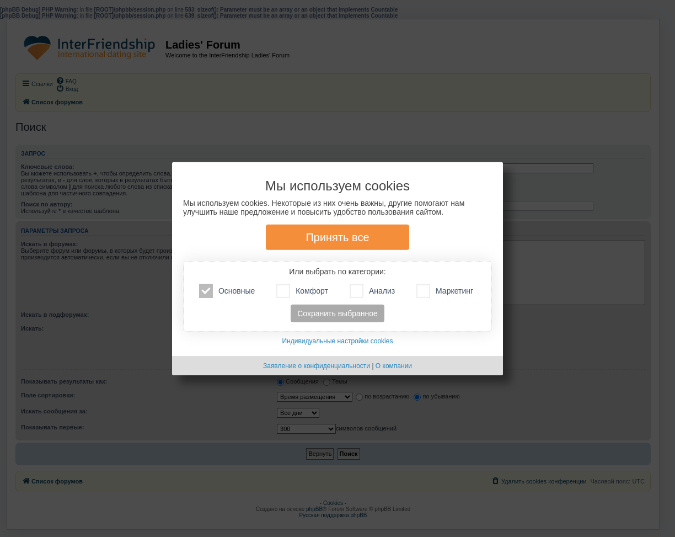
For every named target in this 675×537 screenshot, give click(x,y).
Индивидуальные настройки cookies (337, 341)
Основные (227, 291)
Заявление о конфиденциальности (316, 366)
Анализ (372, 291)
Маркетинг (444, 291)
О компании (394, 366)
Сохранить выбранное (337, 313)
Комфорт (302, 291)
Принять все (337, 237)
